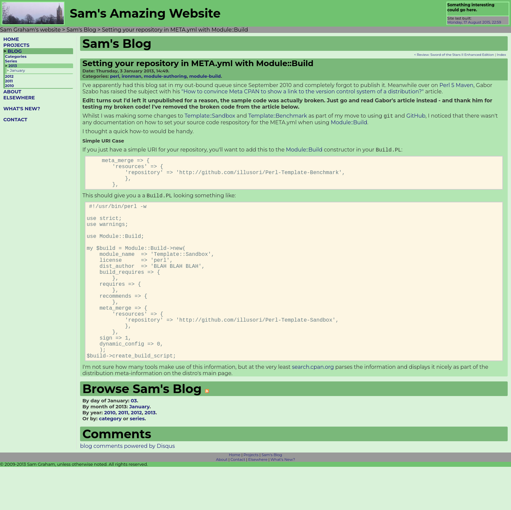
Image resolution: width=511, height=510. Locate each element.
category (110, 462)
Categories (16, 56)
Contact (238, 502)
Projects (251, 498)
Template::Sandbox (210, 116)
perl (114, 76)
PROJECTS (16, 45)
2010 (9, 85)
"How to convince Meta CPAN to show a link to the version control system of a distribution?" (302, 91)
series (137, 462)
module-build (205, 76)
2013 (12, 65)
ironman (131, 76)
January (17, 70)
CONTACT (15, 120)
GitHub (415, 116)
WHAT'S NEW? (21, 109)
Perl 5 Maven (456, 85)
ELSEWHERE (19, 98)
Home (235, 498)
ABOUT (12, 92)
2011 (9, 81)
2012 (9, 76)
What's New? (282, 502)
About (222, 502)
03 (134, 444)
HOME (11, 39)
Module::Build (349, 123)
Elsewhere (257, 502)
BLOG (15, 51)
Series (11, 61)
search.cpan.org (313, 410)
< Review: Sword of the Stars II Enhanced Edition (454, 54)
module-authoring (165, 76)
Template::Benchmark (277, 116)
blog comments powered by (127, 489)
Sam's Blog (271, 498)
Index (501, 54)
